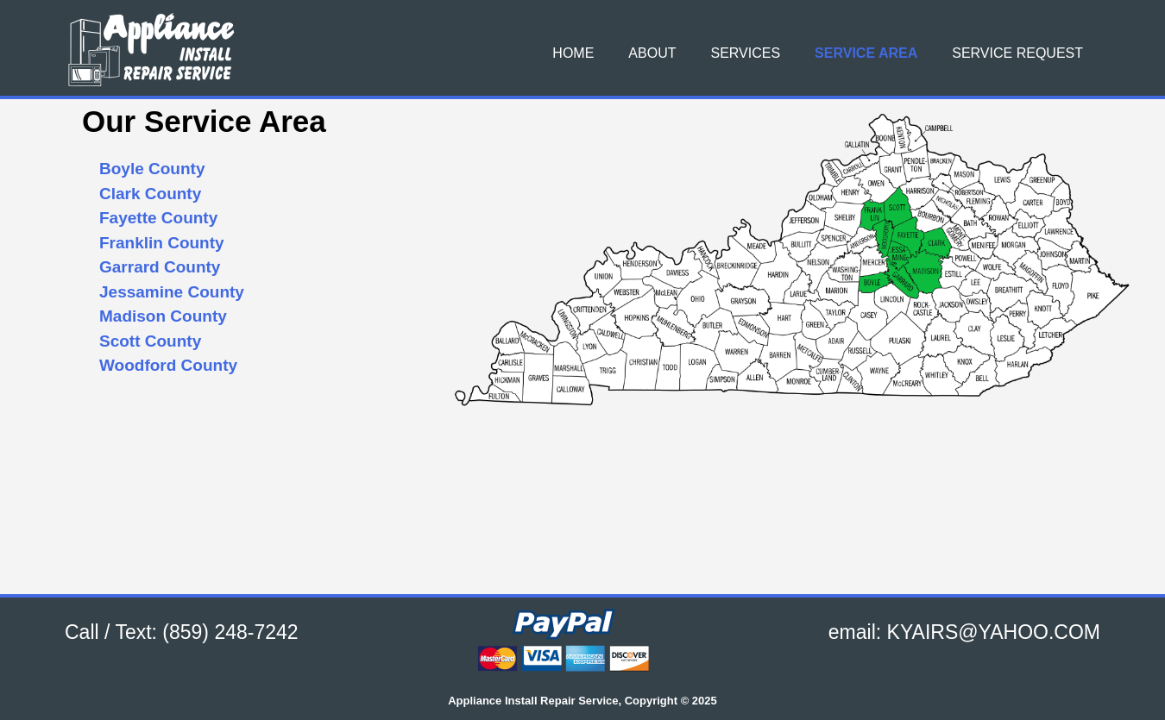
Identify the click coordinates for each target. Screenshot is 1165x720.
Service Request (1017, 53)
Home (573, 53)
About (652, 53)
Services (745, 53)
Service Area (866, 53)
